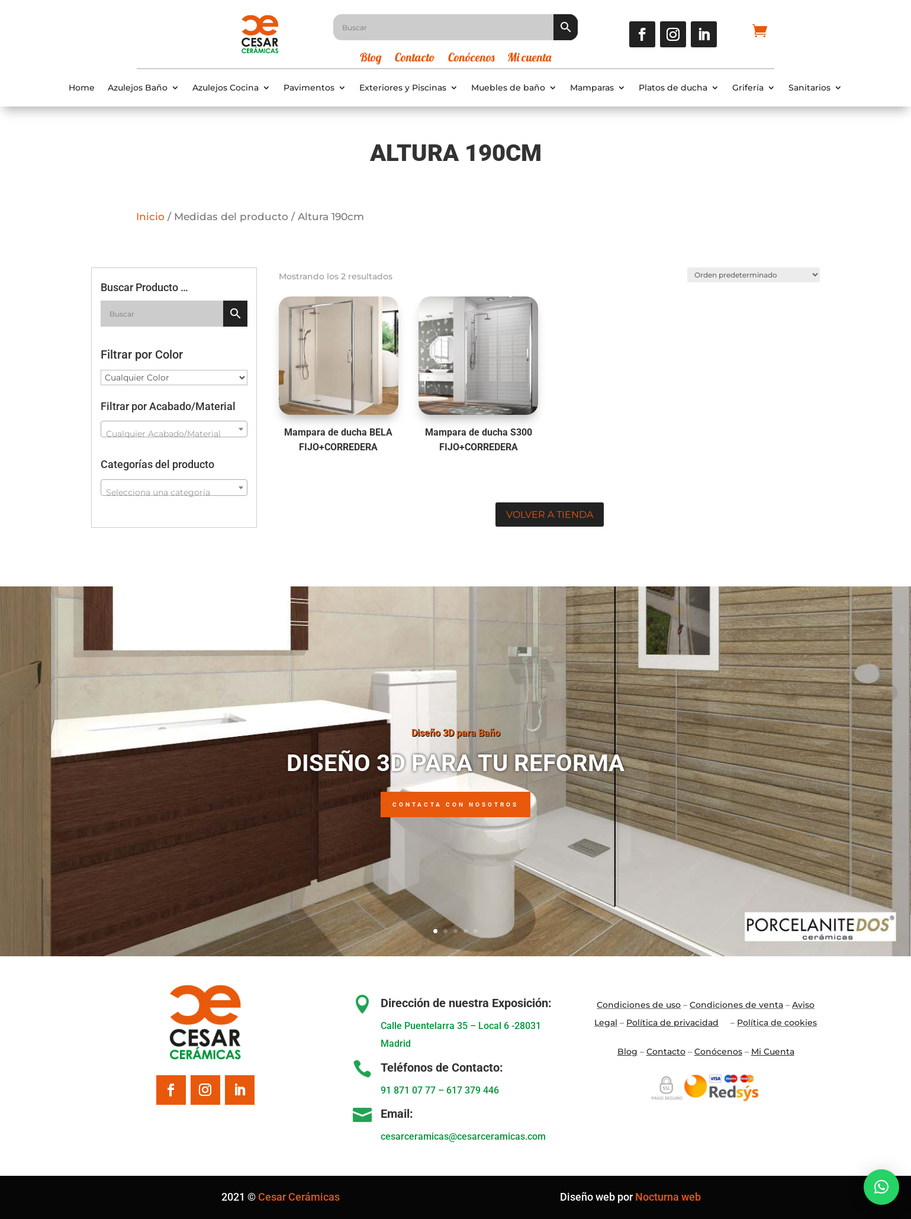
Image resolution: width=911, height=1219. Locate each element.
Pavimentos (309, 88)
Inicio (150, 216)
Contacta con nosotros (455, 804)
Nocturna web (668, 1197)
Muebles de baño (508, 88)
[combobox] (174, 429)
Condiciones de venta (736, 1004)
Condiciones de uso (639, 1004)
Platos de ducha (673, 88)
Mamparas (592, 88)
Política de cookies (777, 1022)
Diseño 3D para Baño (455, 733)
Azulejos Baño (138, 88)
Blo (627, 1051)
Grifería (748, 88)
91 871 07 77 (408, 1090)
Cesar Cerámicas (299, 1197)
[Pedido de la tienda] (752, 274)
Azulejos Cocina (225, 88)
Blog (371, 59)
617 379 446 (472, 1090)
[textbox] (174, 433)
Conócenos (471, 59)
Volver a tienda (549, 514)
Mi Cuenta (772, 1051)
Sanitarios (809, 88)
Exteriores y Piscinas (402, 88)
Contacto (415, 59)
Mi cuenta (529, 59)
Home (82, 88)
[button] (881, 1187)
